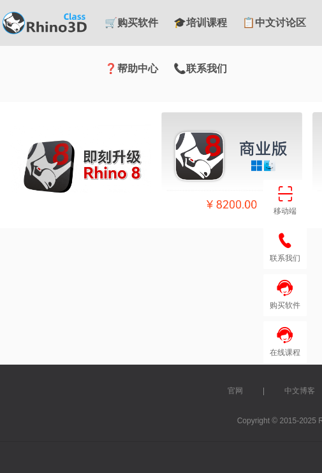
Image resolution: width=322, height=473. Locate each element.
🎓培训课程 (200, 22)
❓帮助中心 (131, 68)
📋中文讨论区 (274, 22)
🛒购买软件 (131, 22)
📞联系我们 (200, 68)
